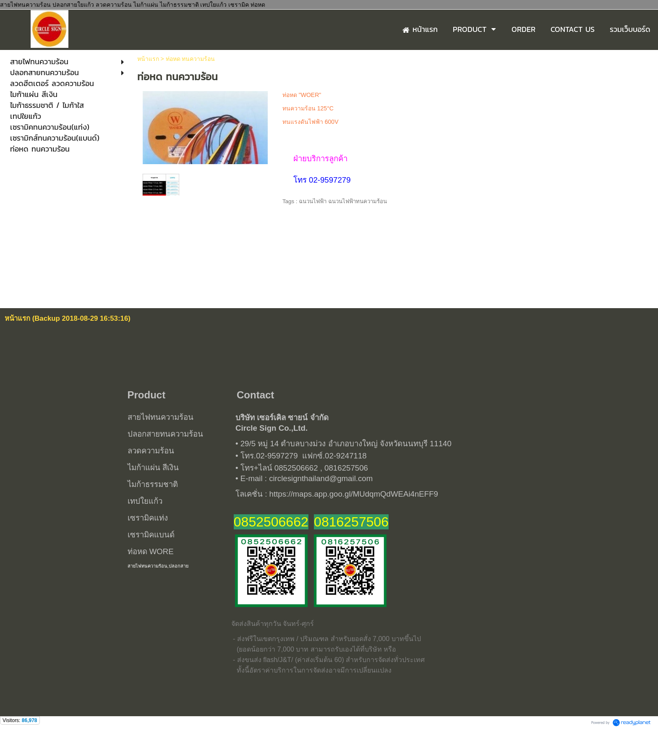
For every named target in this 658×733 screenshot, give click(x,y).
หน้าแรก (148, 58)
